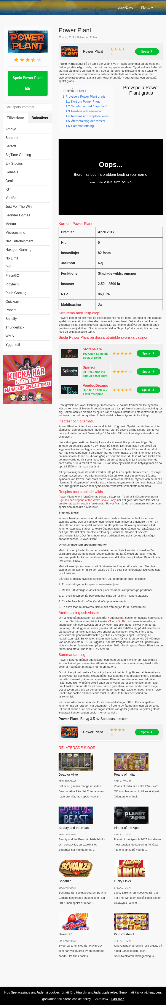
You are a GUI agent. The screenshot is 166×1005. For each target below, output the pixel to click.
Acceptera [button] (101, 999)
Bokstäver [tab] (40, 118)
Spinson (89, 367)
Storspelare (92, 349)
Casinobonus (122, 7)
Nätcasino (97, 7)
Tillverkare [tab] (15, 118)
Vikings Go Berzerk (120, 621)
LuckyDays (73, 7)
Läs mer (117, 999)
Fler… (147, 7)
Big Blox (64, 500)
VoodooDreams (95, 385)
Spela (147, 51)
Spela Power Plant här (28, 83)
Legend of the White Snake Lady (95, 500)
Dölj (81, 90)
